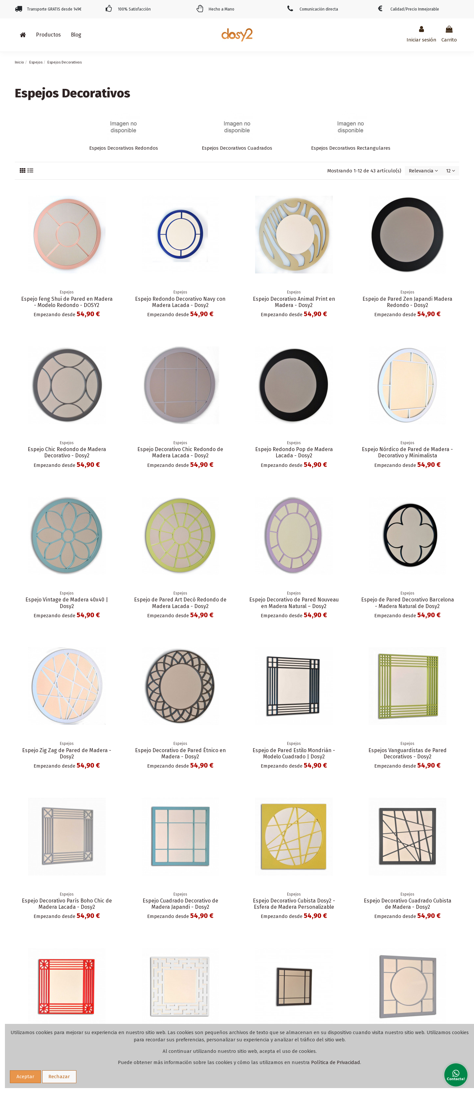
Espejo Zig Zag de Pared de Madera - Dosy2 (66, 753)
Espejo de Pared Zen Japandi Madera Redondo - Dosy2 (407, 302)
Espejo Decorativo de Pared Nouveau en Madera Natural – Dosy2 (294, 603)
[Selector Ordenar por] (423, 171)
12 (450, 171)
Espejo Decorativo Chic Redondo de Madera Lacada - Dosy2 (180, 452)
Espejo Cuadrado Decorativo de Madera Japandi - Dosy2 (180, 904)
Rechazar (59, 1077)
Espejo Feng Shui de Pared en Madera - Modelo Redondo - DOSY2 (67, 302)
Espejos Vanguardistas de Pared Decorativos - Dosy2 (407, 753)
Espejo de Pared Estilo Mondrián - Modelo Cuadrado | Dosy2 (293, 753)
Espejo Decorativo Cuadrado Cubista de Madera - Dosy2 (407, 904)
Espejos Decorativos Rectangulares (350, 148)
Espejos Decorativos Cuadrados (237, 148)
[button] (48, 35)
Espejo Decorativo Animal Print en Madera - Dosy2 (294, 302)
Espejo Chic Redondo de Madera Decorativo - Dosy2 (67, 452)
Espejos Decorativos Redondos (123, 148)
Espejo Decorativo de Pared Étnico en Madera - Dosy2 (180, 753)
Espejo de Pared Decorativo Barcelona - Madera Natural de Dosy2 (407, 603)
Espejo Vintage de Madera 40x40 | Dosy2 (66, 603)
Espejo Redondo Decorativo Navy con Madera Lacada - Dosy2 (180, 302)
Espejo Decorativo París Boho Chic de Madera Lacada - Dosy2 (67, 904)
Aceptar (25, 1077)
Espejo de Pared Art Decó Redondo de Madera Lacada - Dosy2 (180, 603)
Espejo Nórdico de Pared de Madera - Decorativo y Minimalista (407, 452)
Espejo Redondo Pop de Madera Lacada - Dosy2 (294, 452)
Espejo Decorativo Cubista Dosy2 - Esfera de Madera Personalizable (294, 904)
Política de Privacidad (335, 1062)
